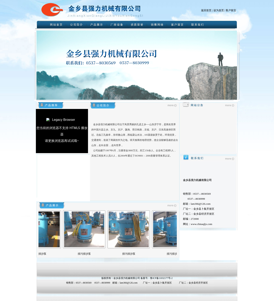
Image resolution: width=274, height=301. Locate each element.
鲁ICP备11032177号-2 (161, 278)
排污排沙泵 (42, 253)
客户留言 (231, 10)
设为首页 (218, 10)
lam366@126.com (129, 282)
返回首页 (206, 10)
